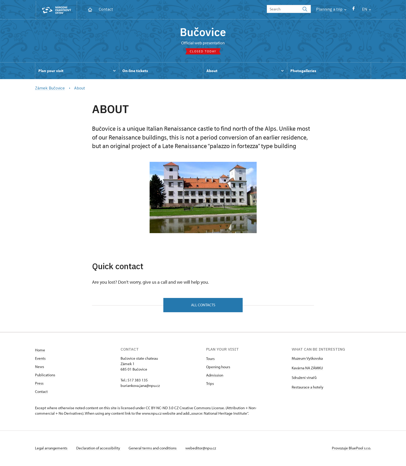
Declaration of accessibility (98, 448)
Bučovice (203, 32)
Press (39, 383)
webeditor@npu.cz (201, 448)
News (39, 367)
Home (40, 350)
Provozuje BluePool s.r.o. (351, 448)
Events (40, 359)
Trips (210, 384)
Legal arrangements (51, 448)
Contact (106, 9)
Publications (45, 375)
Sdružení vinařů (304, 378)
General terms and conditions (153, 448)
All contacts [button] (203, 305)
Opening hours (218, 367)
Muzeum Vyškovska (307, 359)
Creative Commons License (201, 408)
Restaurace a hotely (307, 387)
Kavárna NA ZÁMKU (307, 368)
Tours (210, 359)
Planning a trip (331, 9)
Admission (214, 375)
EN (366, 9)
